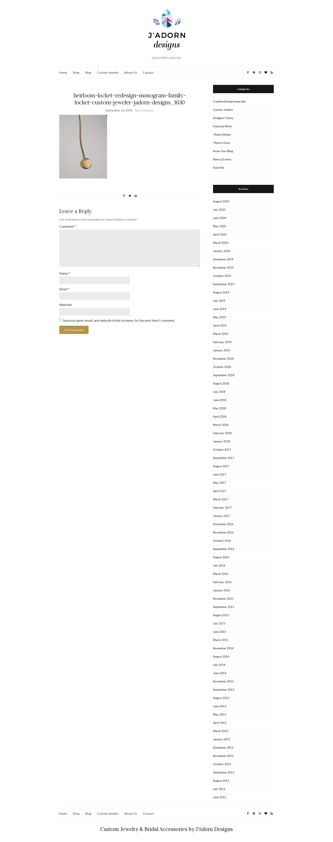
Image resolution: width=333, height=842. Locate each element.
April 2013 (219, 722)
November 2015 (223, 598)
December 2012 (223, 747)
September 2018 (223, 375)
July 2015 (219, 623)
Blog (88, 72)
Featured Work (222, 126)
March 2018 (220, 425)
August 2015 (221, 615)
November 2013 (223, 681)
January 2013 (221, 739)
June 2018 (219, 400)
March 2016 (220, 573)
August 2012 (221, 780)
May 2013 (219, 714)
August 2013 (221, 698)
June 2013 (219, 706)
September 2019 (223, 284)
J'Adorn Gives (221, 143)
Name (64, 271)
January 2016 (221, 590)
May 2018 (219, 408)
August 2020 (221, 201)
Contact (148, 72)
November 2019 (223, 267)
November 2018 (223, 358)
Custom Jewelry (108, 72)
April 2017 (219, 491)
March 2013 (220, 731)
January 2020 (221, 251)
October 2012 (222, 764)
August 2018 (221, 383)
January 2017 (221, 516)
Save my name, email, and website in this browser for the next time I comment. (119, 318)
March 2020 (220, 242)
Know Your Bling (223, 151)
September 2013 (223, 689)
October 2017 (222, 449)
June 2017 (219, 474)
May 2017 (219, 482)
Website (65, 302)
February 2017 (222, 507)
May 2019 (219, 317)
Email (64, 287)
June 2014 (219, 673)
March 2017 (220, 499)
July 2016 (219, 565)
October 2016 (222, 540)
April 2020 (219, 234)
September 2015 (223, 607)
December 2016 (223, 524)
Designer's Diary (223, 118)
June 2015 (219, 631)
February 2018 (222, 433)
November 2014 (223, 648)
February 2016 (222, 582)
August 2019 (221, 292)
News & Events (222, 159)
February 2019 (222, 342)
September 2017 (223, 458)
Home (63, 72)
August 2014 (221, 656)
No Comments (144, 110)
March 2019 (220, 333)
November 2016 (223, 532)
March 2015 (220, 640)
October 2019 (222, 276)
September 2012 (223, 772)
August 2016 (221, 557)
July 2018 (219, 391)
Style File (218, 167)
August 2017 (221, 466)
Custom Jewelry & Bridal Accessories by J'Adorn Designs (166, 829)
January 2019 (221, 350)
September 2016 (223, 549)
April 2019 (219, 325)
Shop (76, 72)
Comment (67, 226)
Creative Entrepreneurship (229, 101)
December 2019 (223, 259)
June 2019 (219, 309)
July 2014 (219, 665)
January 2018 (221, 441)
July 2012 (219, 789)
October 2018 (222, 367)
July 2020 (219, 209)
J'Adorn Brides (222, 134)
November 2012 (223, 756)
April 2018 (219, 416)
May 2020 (219, 226)
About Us (130, 72)
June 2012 (219, 797)
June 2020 (219, 218)
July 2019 (219, 300)
